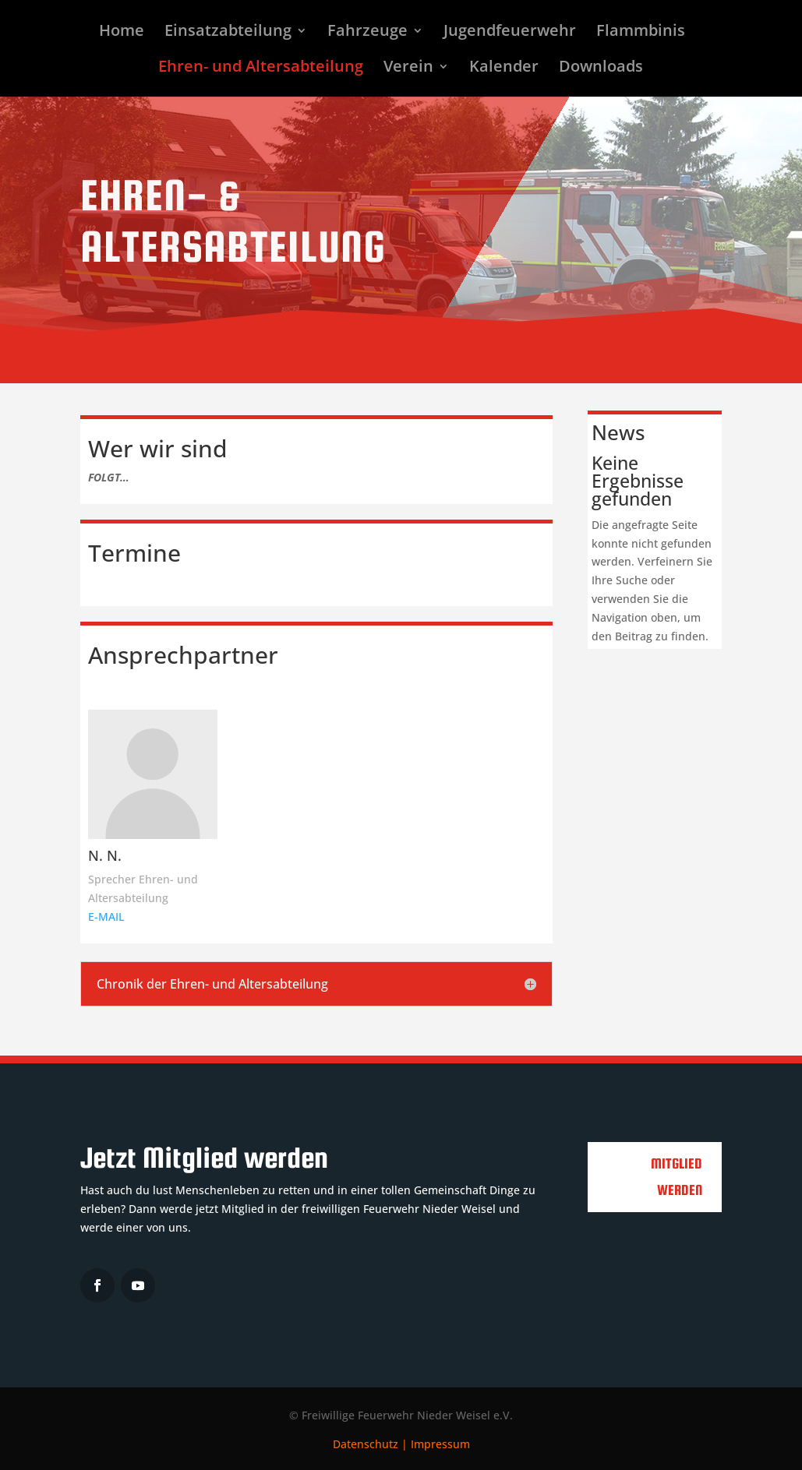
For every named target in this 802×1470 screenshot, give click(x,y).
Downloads (601, 68)
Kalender (504, 68)
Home (121, 33)
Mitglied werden (676, 1176)
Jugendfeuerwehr (509, 33)
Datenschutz (365, 1444)
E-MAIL (106, 916)
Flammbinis (640, 33)
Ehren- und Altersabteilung (260, 68)
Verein (408, 68)
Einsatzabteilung (227, 33)
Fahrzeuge (367, 33)
